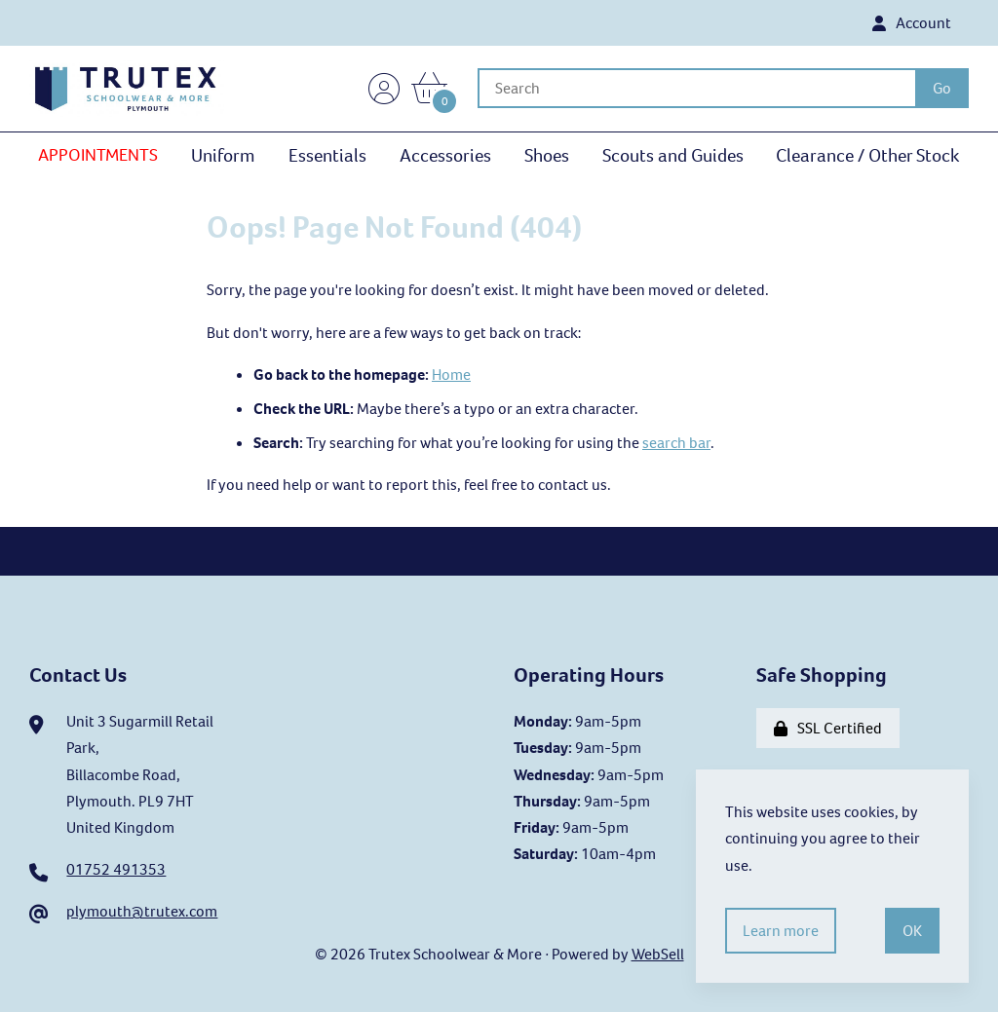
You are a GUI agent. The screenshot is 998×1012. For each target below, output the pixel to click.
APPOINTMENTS (98, 155)
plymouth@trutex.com (141, 911)
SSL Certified (828, 728)
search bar (676, 442)
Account (911, 23)
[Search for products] (696, 88)
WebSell (658, 954)
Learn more (781, 930)
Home (451, 374)
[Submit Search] (942, 88)
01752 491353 (116, 869)
